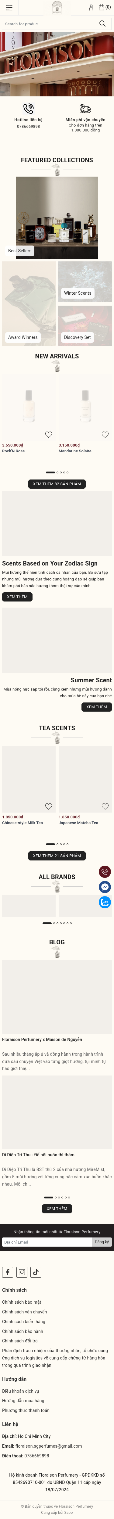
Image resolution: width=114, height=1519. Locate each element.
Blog (57, 942)
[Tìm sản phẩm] (57, 24)
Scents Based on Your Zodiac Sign (50, 563)
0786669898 (36, 1455)
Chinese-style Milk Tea (22, 823)
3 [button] (61, 472)
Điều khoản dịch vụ (20, 1391)
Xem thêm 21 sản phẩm (57, 855)
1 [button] (50, 472)
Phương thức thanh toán (26, 1410)
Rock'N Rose (13, 451)
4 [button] (64, 472)
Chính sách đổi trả (20, 1340)
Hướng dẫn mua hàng (23, 1400)
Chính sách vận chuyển (24, 1311)
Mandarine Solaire (75, 451)
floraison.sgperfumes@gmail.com (49, 1446)
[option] (57, 64)
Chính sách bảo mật (21, 1302)
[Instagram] (21, 1272)
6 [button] (67, 923)
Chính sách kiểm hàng (23, 1321)
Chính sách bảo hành (22, 1331)
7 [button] (71, 923)
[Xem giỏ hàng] (105, 7)
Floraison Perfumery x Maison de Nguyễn (42, 1039)
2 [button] (57, 472)
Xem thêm (17, 596)
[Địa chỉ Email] (47, 1242)
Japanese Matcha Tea (78, 823)
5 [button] (67, 472)
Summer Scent (91, 680)
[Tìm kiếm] (102, 24)
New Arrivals (57, 356)
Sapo (68, 1512)
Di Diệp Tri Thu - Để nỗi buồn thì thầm (38, 1154)
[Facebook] (7, 1272)
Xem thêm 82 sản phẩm (57, 484)
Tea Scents (57, 728)
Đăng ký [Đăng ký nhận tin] (102, 1242)
